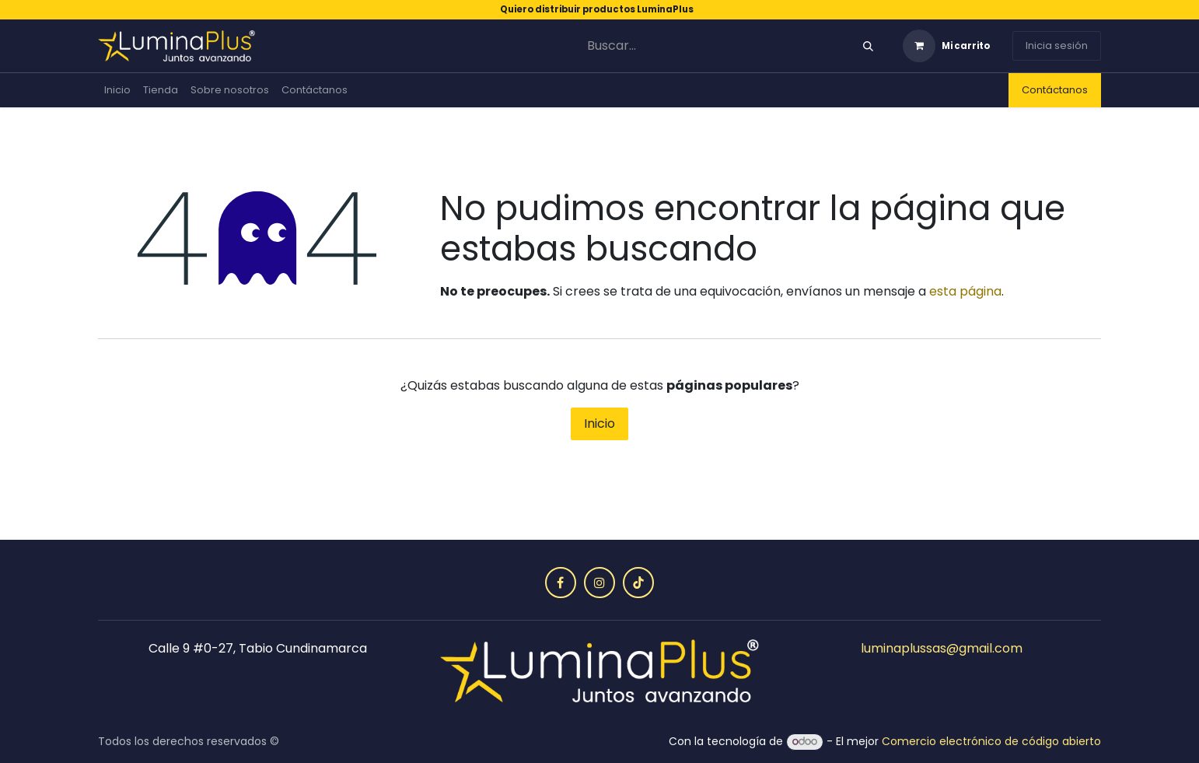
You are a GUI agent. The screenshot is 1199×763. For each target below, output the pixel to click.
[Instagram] (599, 582)
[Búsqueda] (868, 46)
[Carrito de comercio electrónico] (946, 46)
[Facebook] (560, 582)
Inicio (599, 423)
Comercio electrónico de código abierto (991, 741)
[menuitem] (117, 90)
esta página (965, 291)
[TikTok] (638, 582)
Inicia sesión (1057, 45)
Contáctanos (1055, 89)
